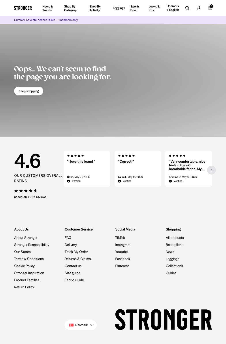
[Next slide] (211, 170)
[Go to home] (23, 8)
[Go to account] (199, 8)
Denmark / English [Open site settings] (173, 8)
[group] (87, 170)
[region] (138, 170)
